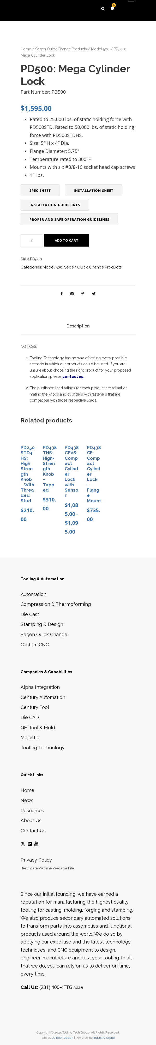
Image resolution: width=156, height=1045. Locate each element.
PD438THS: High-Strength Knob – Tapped (50, 469)
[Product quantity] (32, 240)
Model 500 (100, 49)
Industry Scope (104, 1038)
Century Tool (35, 707)
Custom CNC (35, 644)
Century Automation (43, 697)
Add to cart (67, 240)
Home (26, 49)
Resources (32, 810)
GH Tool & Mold (38, 727)
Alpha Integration (40, 687)
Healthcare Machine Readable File (47, 868)
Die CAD (30, 717)
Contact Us (33, 830)
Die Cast (30, 614)
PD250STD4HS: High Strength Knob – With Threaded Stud (28, 474)
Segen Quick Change (44, 634)
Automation (33, 594)
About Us (31, 820)
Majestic (30, 737)
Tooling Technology (42, 747)
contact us (72, 376)
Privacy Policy (36, 860)
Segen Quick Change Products (61, 49)
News (27, 800)
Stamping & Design (42, 624)
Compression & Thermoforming (56, 604)
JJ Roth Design (62, 1038)
